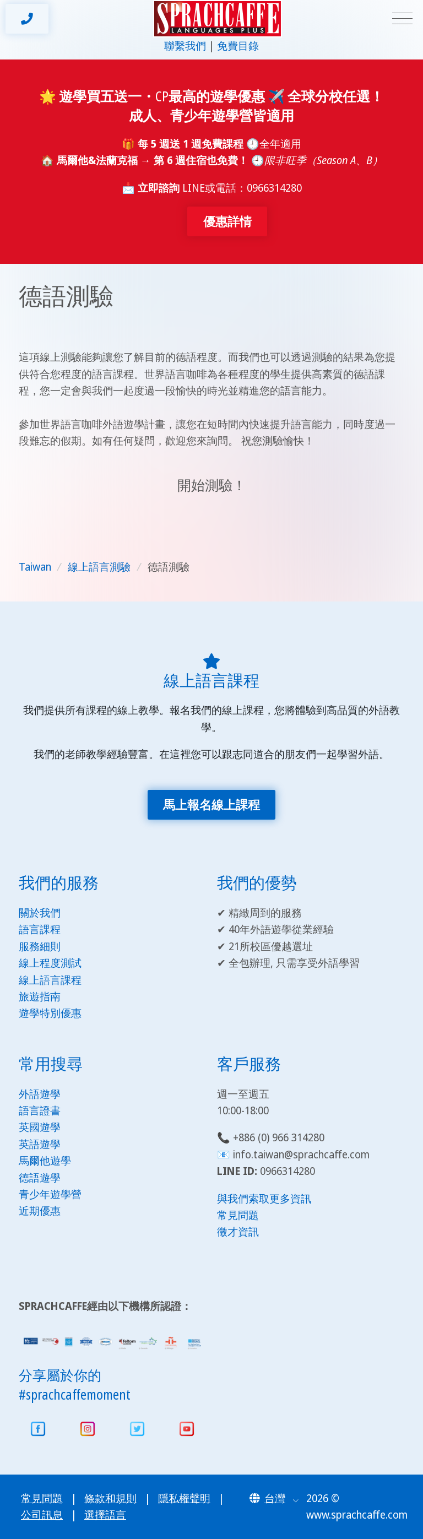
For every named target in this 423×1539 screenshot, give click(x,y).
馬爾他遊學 (45, 1160)
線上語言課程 (50, 980)
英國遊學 (40, 1127)
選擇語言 (105, 1515)
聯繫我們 (185, 46)
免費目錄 (238, 46)
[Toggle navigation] (402, 19)
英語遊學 (40, 1144)
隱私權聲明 (184, 1498)
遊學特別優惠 (50, 1013)
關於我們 (40, 913)
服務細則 (40, 946)
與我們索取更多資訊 (264, 1198)
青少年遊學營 (50, 1194)
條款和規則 (110, 1498)
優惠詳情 (227, 221)
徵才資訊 (238, 1231)
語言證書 (40, 1110)
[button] (274, 1498)
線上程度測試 (50, 963)
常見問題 (238, 1215)
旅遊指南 (40, 996)
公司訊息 (42, 1515)
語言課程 (40, 929)
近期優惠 (40, 1211)
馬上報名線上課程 (211, 804)
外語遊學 (40, 1094)
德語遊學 (40, 1177)
